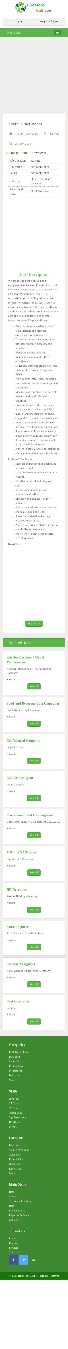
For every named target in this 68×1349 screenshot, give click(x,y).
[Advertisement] (34, 76)
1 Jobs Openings (40, 152)
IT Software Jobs (18, 1052)
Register (13, 1243)
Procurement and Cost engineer (30, 815)
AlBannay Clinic (16, 152)
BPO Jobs (14, 1056)
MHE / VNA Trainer (22, 852)
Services (13, 1247)
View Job (34, 686)
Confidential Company (23, 740)
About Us (14, 1196)
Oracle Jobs (15, 1112)
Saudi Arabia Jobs (19, 1150)
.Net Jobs (14, 1108)
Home (12, 1191)
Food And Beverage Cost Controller (33, 703)
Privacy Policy (17, 1210)
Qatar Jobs (15, 1154)
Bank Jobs (14, 1075)
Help (11, 1206)
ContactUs (15, 1220)
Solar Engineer (18, 927)
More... (13, 1080)
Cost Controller (18, 1001)
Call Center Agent (20, 778)
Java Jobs (14, 1098)
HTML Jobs (15, 1122)
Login (12, 1238)
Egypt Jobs (15, 1168)
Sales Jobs (14, 1061)
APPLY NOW (34, 623)
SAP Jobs (14, 1103)
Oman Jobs (15, 1164)
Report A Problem (19, 1215)
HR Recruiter (17, 889)
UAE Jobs (14, 1145)
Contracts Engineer (21, 964)
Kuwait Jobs (16, 1159)
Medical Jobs (16, 1071)
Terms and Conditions (21, 1201)
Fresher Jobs (16, 1066)
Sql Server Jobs (17, 1117)
